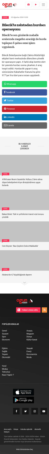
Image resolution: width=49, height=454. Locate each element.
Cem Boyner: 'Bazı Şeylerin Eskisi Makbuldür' (20, 246)
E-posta (9, 125)
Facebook (9, 92)
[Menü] (43, 4)
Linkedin (9, 117)
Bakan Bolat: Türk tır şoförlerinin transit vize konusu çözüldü (23, 215)
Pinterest (9, 108)
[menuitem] (28, 4)
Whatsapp (10, 84)
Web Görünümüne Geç (24, 449)
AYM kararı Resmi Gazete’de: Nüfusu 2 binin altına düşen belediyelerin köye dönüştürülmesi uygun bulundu (22, 182)
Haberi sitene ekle (28, 310)
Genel (5, 17)
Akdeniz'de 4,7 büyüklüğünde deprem (17, 275)
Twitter (8, 100)
